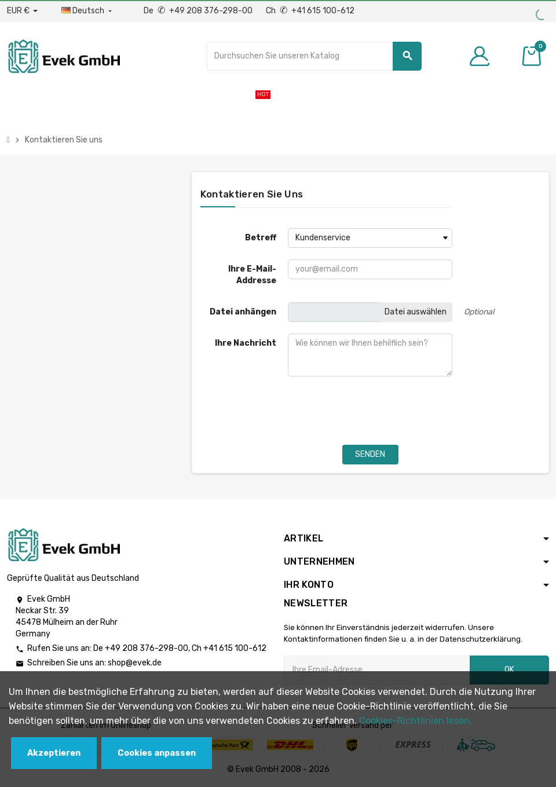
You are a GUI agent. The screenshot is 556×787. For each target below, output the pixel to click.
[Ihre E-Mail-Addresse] (377, 670)
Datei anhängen (243, 312)
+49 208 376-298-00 (146, 648)
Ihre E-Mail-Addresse (252, 274)
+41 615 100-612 (234, 648)
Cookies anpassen (157, 753)
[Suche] (314, 56)
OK (509, 670)
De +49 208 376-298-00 (199, 11)
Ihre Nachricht (245, 343)
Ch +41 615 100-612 (310, 11)
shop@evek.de (135, 663)
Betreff (260, 238)
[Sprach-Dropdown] (87, 11)
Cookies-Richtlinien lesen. (415, 720)
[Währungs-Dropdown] (22, 11)
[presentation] (288, 410)
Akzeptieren (54, 753)
